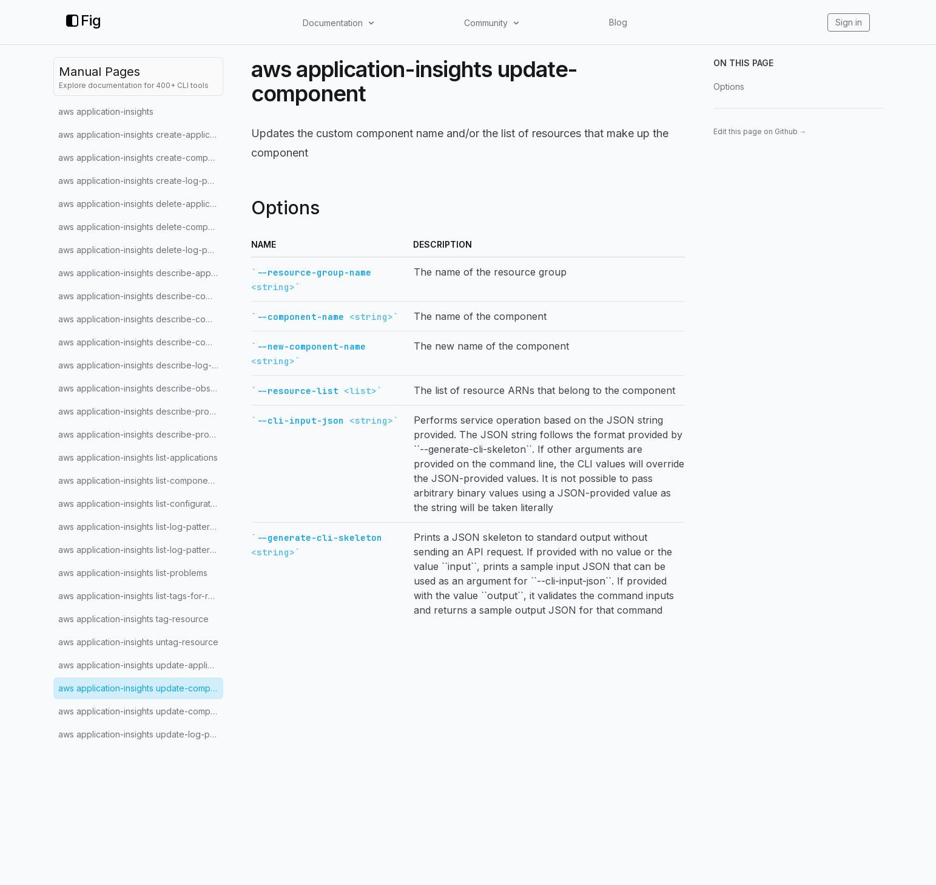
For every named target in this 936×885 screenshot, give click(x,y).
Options (728, 86)
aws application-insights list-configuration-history (140, 503)
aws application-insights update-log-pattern (140, 734)
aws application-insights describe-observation (140, 388)
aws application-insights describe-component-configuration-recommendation (140, 342)
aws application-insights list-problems (132, 573)
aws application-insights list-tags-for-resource (140, 596)
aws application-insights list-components (139, 480)
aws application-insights (105, 111)
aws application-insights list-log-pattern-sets (140, 526)
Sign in (848, 22)
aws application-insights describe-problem (140, 411)
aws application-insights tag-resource (133, 619)
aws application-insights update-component (140, 688)
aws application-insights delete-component (140, 227)
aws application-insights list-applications (138, 457)
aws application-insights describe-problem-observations (140, 434)
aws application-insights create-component (140, 157)
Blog (618, 22)
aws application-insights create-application (140, 134)
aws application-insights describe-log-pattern (140, 365)
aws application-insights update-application (140, 665)
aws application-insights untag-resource (138, 642)
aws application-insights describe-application (140, 273)
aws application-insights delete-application (140, 203)
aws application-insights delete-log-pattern (140, 250)
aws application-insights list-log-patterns (138, 549)
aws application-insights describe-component (140, 296)
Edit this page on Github (760, 131)
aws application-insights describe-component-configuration (140, 319)
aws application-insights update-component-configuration (140, 711)
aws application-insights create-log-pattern (140, 180)
